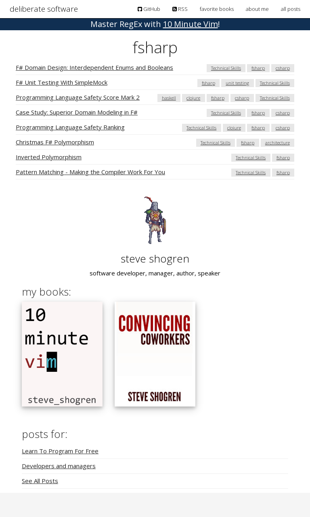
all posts (290, 9)
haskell (169, 98)
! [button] (155, 24)
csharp (283, 68)
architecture (277, 143)
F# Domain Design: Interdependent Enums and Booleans (94, 67)
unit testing (237, 83)
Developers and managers (59, 466)
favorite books (217, 9)
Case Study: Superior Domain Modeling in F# (77, 112)
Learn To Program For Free (60, 451)
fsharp (258, 68)
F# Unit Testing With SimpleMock (61, 82)
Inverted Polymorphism (49, 157)
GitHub (149, 9)
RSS (180, 9)
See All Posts (40, 481)
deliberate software (44, 9)
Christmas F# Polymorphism (55, 142)
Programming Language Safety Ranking (70, 127)
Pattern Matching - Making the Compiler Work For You (90, 172)
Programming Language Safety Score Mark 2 (78, 97)
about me (257, 9)
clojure (193, 98)
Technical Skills (226, 68)
